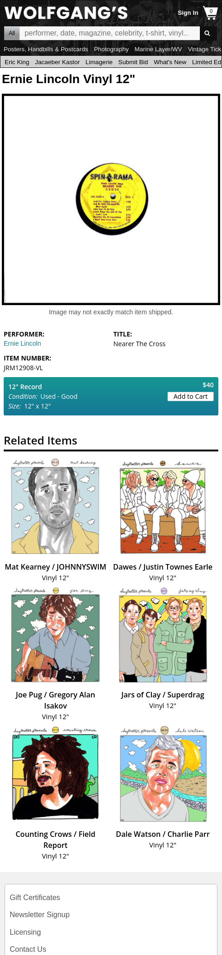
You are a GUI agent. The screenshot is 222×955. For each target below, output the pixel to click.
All (12, 33)
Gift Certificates (35, 897)
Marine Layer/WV (158, 49)
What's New (170, 62)
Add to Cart (191, 396)
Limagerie (99, 62)
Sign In (188, 12)
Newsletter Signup (40, 915)
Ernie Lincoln (22, 343)
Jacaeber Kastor (57, 62)
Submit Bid (133, 62)
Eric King (17, 62)
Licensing (25, 932)
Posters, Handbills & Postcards (46, 49)
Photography (111, 49)
